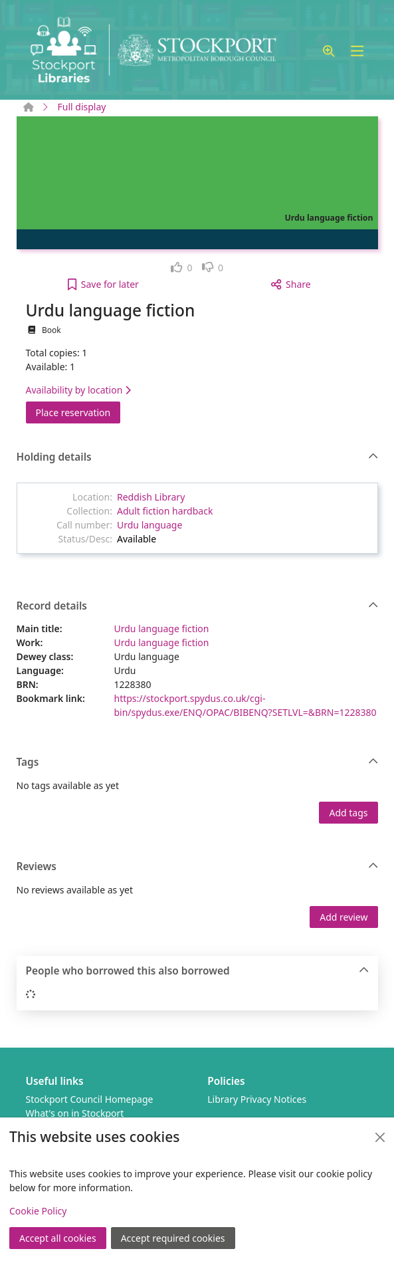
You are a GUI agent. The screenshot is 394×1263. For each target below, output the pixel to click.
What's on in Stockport (75, 1113)
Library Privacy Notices (256, 1099)
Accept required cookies (173, 1238)
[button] (329, 51)
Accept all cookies (57, 1238)
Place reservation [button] (78, 412)
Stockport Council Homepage (89, 1099)
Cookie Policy (37, 1211)
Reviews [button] (198, 867)
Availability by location (78, 390)
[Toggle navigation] (357, 51)
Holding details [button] (198, 457)
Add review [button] (343, 917)
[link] (182, 267)
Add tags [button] (348, 812)
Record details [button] (198, 606)
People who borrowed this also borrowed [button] (197, 971)
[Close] (380, 1137)
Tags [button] (198, 762)
